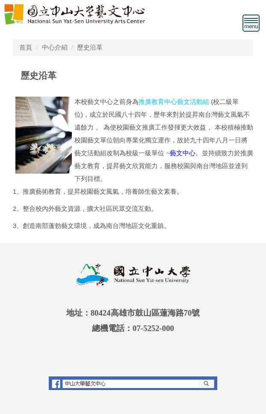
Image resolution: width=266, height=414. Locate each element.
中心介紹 (55, 47)
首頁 (25, 47)
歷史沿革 (90, 47)
